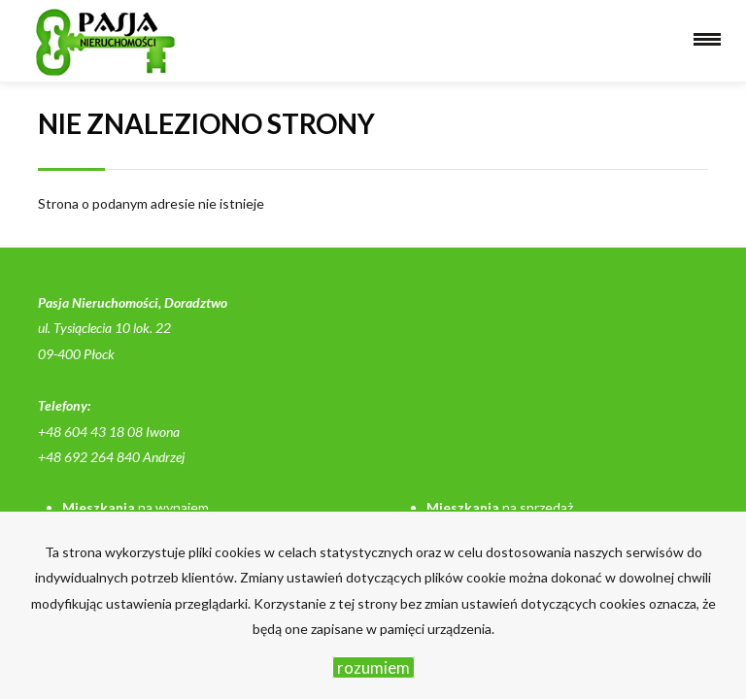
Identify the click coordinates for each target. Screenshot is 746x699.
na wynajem (135, 507)
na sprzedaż (499, 507)
